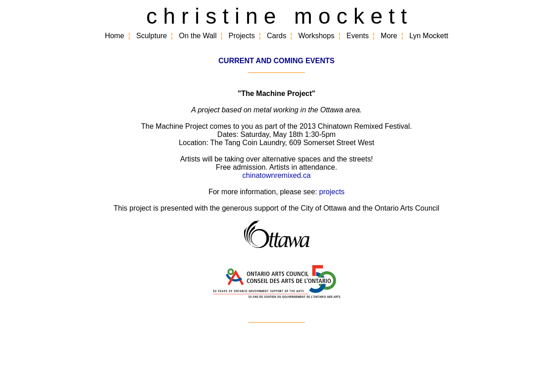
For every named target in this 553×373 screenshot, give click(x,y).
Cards (276, 36)
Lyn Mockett (428, 36)
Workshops (316, 36)
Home (115, 36)
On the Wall (198, 36)
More (389, 36)
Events (358, 36)
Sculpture (151, 36)
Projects (242, 36)
